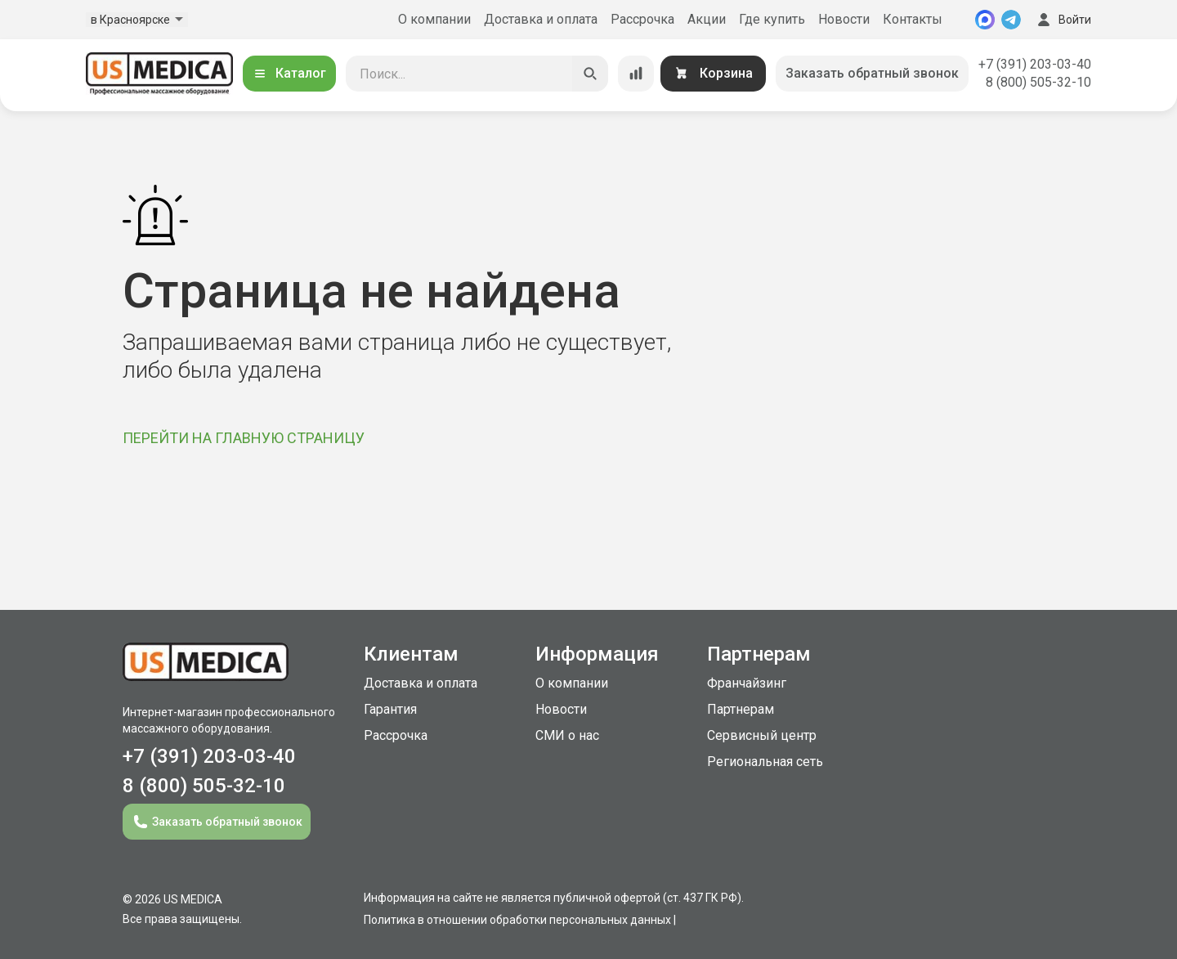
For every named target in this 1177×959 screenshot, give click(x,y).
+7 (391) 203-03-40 (1034, 64)
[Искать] (590, 74)
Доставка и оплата (540, 19)
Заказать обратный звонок (872, 73)
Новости (844, 19)
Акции (706, 19)
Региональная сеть (765, 761)
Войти (1062, 19)
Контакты (912, 19)
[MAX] (985, 19)
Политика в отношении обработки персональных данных (517, 919)
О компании (434, 19)
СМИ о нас (567, 735)
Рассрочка (642, 19)
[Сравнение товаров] (636, 74)
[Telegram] (1011, 19)
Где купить (772, 19)
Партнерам (740, 709)
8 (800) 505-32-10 (1038, 82)
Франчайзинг (746, 683)
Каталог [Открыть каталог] (289, 73)
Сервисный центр (762, 735)
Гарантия (390, 709)
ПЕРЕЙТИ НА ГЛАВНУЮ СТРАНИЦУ (244, 437)
